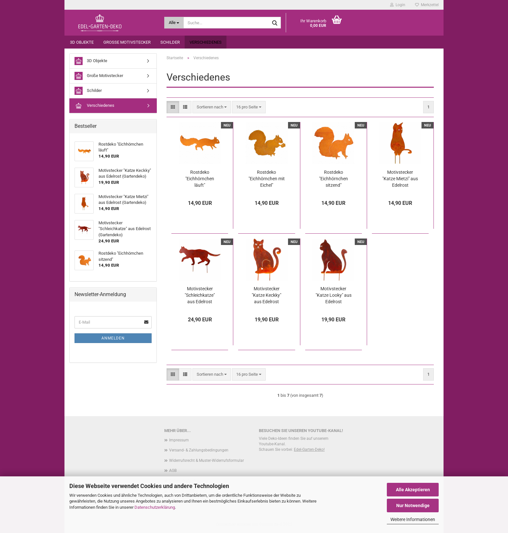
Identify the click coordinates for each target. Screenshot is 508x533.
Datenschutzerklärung (154, 507)
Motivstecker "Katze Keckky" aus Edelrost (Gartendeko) (266, 295)
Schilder (170, 42)
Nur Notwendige (413, 505)
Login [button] (397, 5)
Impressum (179, 440)
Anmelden (113, 338)
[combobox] (211, 107)
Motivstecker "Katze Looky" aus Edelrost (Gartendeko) (334, 295)
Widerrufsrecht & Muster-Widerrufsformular (206, 460)
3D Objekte (82, 42)
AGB (173, 470)
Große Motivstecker (127, 42)
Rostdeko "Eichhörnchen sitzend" (333, 179)
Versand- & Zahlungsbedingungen (198, 450)
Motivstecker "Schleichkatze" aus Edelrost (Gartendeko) (200, 295)
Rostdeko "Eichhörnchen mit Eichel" (266, 179)
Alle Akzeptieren (413, 489)
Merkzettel (427, 5)
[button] (173, 107)
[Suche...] (174, 22)
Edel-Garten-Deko (309, 449)
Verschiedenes (206, 42)
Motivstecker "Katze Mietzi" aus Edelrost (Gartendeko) (400, 179)
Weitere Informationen (412, 519)
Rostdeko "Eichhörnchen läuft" (199, 179)
